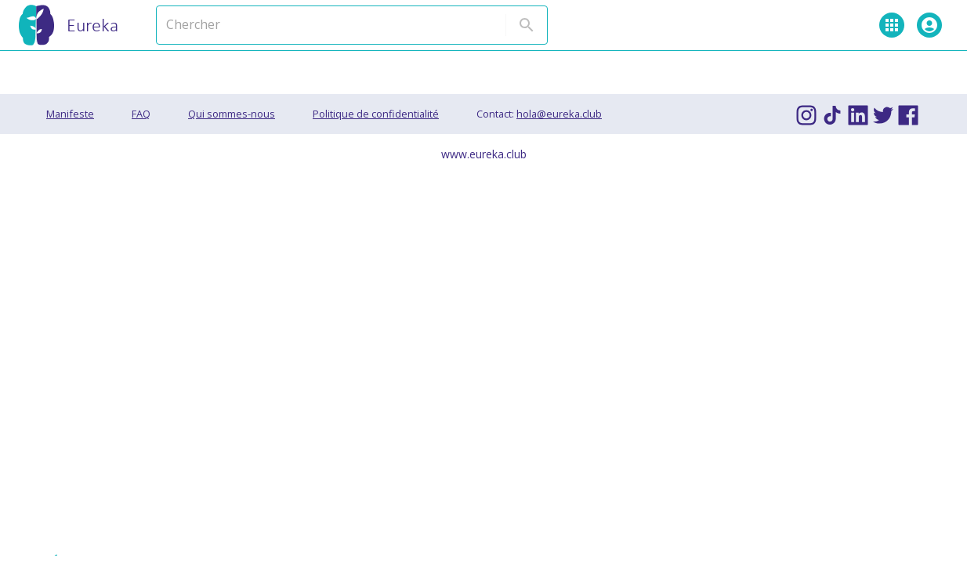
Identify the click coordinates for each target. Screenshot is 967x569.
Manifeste (70, 114)
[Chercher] (315, 25)
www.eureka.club (484, 154)
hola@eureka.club (559, 114)
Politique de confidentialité (376, 114)
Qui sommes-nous (231, 114)
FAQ (141, 114)
